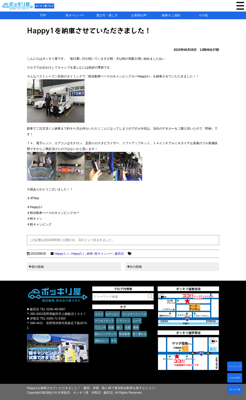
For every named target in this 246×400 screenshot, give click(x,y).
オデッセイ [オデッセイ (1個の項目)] (112, 314)
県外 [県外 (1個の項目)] (136, 327)
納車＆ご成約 (171, 15)
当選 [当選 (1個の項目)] (127, 327)
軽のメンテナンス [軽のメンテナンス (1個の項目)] (105, 334)
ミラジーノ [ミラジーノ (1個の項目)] (123, 320)
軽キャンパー (75, 15)
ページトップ (234, 366)
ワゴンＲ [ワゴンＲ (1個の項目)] (100, 327)
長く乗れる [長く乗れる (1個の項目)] (139, 334)
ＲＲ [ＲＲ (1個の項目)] (113, 340)
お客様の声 (139, 15)
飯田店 (119, 253)
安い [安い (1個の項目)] (119, 327)
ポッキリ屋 (234, 389)
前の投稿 (38, 266)
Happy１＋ (62, 253)
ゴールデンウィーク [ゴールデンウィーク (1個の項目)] (134, 314)
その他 (203, 15)
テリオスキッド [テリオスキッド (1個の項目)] (104, 320)
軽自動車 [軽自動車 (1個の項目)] (124, 334)
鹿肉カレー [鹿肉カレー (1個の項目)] (101, 340)
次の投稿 (136, 266)
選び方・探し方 (107, 15)
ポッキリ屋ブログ (44, 6)
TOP (43, 15)
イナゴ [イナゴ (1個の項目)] (99, 314)
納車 (90, 253)
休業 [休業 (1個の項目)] (111, 327)
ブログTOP (234, 378)
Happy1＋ (78, 253)
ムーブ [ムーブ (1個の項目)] (137, 320)
